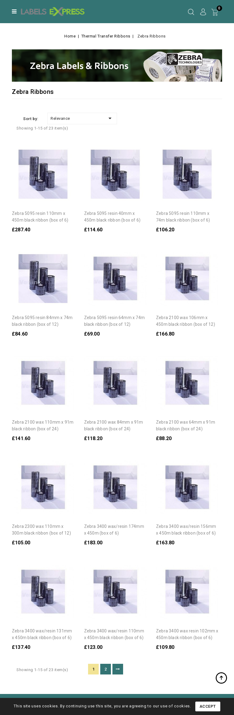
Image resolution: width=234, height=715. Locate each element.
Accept (208, 706)
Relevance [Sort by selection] (82, 118)
